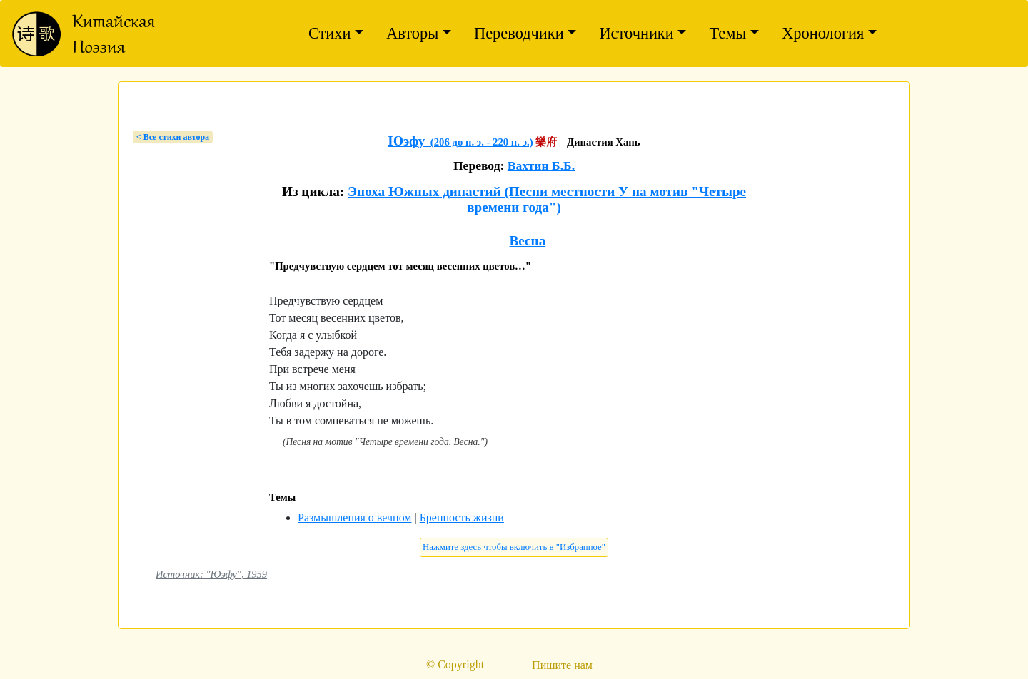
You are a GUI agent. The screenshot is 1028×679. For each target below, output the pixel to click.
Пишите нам (562, 665)
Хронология (823, 33)
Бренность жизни (462, 517)
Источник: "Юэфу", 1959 (211, 574)
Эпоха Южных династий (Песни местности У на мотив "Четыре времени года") (547, 199)
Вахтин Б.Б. (541, 165)
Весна (528, 240)
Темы (727, 33)
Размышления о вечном (354, 517)
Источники (636, 33)
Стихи (329, 33)
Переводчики (519, 33)
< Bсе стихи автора (172, 137)
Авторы (412, 33)
